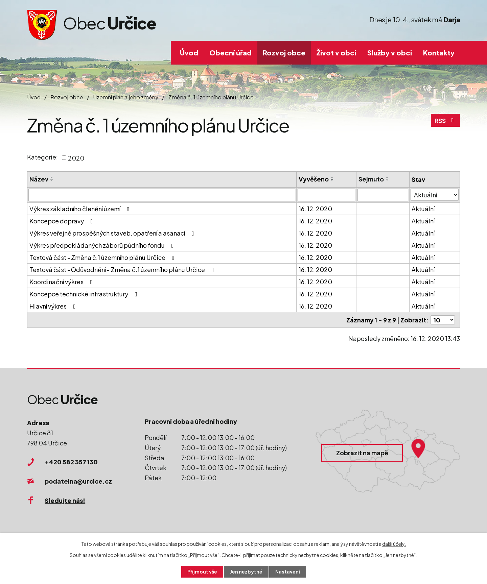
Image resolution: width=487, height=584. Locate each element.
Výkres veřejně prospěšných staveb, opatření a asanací (113, 233)
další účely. (394, 544)
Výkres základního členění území (80, 209)
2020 (76, 158)
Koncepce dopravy (62, 221)
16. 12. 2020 (315, 209)
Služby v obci (389, 52)
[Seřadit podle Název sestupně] (52, 180)
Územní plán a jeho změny (125, 97)
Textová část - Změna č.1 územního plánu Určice (103, 257)
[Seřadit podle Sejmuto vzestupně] (387, 177)
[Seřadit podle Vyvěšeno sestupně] (332, 180)
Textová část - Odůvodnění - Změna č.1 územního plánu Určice (123, 269)
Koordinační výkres (62, 282)
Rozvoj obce (284, 52)
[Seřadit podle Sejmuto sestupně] (387, 180)
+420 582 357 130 (71, 462)
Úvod (189, 52)
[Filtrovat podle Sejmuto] (382, 195)
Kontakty (439, 52)
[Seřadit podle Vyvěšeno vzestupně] (332, 177)
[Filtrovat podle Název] (161, 195)
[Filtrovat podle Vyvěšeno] (326, 195)
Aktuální (423, 209)
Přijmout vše (202, 571)
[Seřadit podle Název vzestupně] (52, 177)
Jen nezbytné (246, 571)
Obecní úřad (230, 52)
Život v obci (336, 52)
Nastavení (287, 571)
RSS (446, 120)
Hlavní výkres (53, 306)
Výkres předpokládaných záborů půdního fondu (103, 245)
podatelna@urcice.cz (78, 481)
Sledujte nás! (65, 500)
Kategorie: (42, 157)
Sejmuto (371, 179)
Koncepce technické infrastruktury (84, 294)
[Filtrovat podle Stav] (435, 195)
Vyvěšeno (314, 179)
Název (38, 179)
